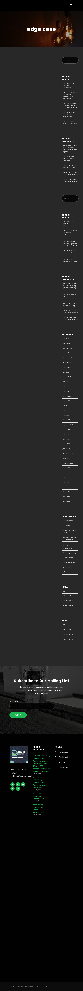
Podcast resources (69, 562)
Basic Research (68, 520)
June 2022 (66, 434)
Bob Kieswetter (68, 179)
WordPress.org (68, 605)
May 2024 (66, 391)
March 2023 (66, 415)
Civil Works (66, 525)
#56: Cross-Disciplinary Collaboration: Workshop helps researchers (70, 95)
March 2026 (66, 343)
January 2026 (67, 353)
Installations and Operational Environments (68, 546)
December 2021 (68, 453)
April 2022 (66, 439)
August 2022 (67, 429)
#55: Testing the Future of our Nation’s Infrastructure (70, 114)
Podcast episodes (68, 558)
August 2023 (67, 401)
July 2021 (65, 473)
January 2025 (67, 377)
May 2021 (66, 482)
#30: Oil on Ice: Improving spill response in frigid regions (70, 148)
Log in (64, 591)
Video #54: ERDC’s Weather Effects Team (70, 122)
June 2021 (66, 477)
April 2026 (66, 339)
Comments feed (68, 601)
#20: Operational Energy (70, 167)
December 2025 (68, 358)
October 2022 (67, 420)
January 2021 (67, 501)
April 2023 (66, 410)
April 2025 (66, 372)
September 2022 (68, 425)
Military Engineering (69, 553)
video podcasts (68, 572)
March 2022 (66, 444)
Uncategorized (67, 567)
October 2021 (67, 458)
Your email (41, 704)
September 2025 (68, 367)
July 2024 (65, 386)
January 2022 (67, 449)
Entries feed (67, 596)
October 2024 (67, 382)
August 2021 (67, 468)
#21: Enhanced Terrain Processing (69, 158)
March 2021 (66, 492)
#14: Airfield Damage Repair (70, 173)
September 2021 (68, 463)
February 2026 (67, 348)
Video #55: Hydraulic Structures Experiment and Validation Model (70, 106)
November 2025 (68, 362)
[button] (71, 5)
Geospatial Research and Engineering (70, 538)
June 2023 (66, 406)
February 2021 (67, 496)
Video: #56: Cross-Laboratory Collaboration (68, 85)
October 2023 (67, 396)
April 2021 (66, 487)
